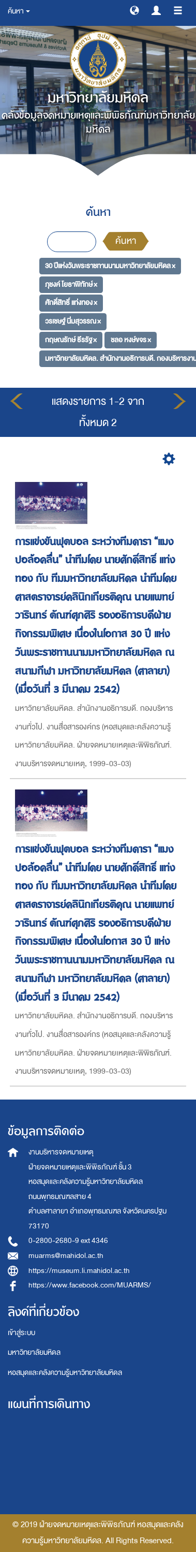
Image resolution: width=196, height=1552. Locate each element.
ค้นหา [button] (19, 11)
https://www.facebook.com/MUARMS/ (89, 1285)
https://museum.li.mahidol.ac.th (79, 1270)
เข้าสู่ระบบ (21, 1332)
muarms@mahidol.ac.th (65, 1255)
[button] (134, 10)
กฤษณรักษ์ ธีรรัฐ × (71, 340)
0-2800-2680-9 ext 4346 (68, 1240)
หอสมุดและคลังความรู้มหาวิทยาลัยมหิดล (65, 1372)
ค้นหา (125, 241)
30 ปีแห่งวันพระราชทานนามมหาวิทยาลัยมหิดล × (110, 266)
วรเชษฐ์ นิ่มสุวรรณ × (73, 321)
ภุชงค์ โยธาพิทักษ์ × (71, 284)
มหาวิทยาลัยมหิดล (34, 1352)
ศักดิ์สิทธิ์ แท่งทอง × (71, 303)
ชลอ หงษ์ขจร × (131, 340)
